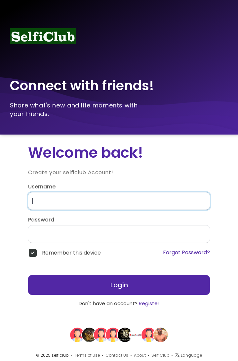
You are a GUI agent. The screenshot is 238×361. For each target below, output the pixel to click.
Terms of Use (87, 355)
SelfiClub (160, 355)
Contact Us (116, 355)
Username (42, 186)
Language (188, 355)
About (140, 355)
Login (119, 285)
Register (149, 303)
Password (41, 219)
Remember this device (71, 253)
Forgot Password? (186, 252)
